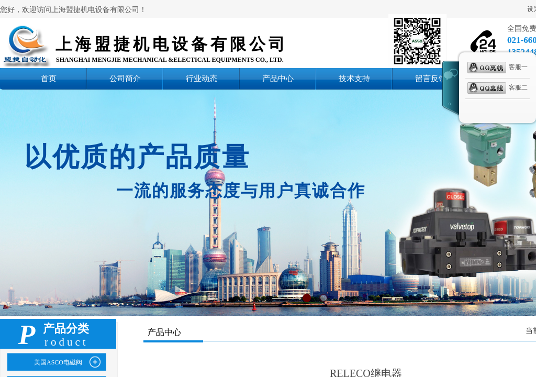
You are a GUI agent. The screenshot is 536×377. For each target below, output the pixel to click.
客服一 (497, 67)
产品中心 (278, 78)
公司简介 (125, 78)
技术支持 (354, 78)
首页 (49, 78)
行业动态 (201, 78)
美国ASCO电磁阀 (58, 362)
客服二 (497, 88)
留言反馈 (430, 78)
